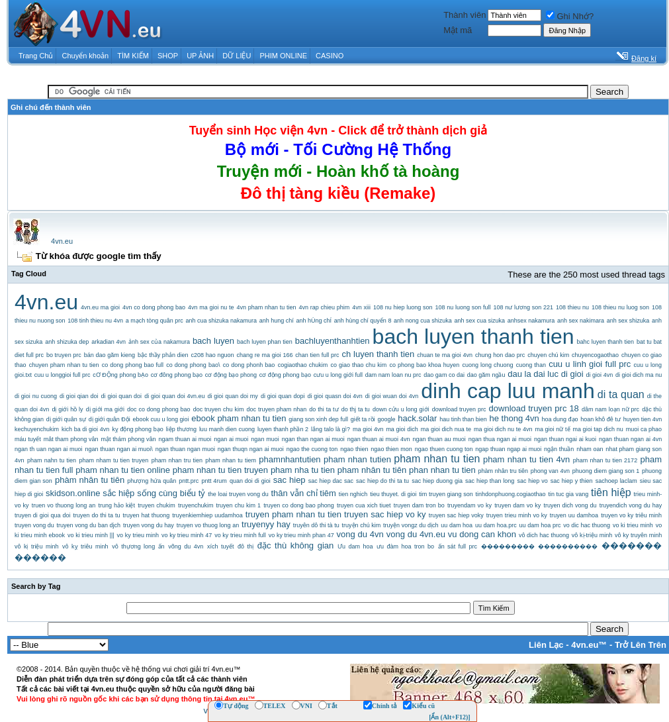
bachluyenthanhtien (332, 341)
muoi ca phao (644, 429)
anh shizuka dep (67, 341)
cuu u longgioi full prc (62, 375)
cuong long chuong (487, 365)
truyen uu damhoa (574, 515)
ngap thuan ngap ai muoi (508, 449)
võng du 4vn (185, 546)
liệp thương (181, 429)
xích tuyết (220, 546)
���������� (568, 546)
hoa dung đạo (559, 419)
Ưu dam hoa (355, 546)
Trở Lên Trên (640, 645)
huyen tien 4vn (642, 419)
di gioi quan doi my (233, 396)
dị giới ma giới (105, 409)
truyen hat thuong (146, 515)
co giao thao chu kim (358, 365)
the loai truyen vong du (238, 494)
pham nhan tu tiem (230, 460)
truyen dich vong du (569, 505)
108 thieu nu (572, 307)
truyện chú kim (361, 525)
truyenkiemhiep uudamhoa (207, 515)
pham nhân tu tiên (371, 470)
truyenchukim (196, 505)
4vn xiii (361, 307)
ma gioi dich (402, 429)
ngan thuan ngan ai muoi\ (118, 449)
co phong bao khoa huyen (424, 365)
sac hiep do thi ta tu (382, 481)
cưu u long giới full (338, 375)
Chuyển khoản (85, 56)
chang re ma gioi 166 (264, 355)
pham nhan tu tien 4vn (526, 459)
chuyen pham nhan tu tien (64, 365)
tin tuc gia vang (568, 494)
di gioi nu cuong (36, 396)
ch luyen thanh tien (377, 354)
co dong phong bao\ (193, 365)
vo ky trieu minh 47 (186, 535)
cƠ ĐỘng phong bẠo (120, 375)
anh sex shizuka (628, 320)
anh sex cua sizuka (479, 320)
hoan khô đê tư (600, 419)
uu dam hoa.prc (496, 525)
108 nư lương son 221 (524, 307)
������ (40, 557)
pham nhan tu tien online (122, 470)
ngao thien (354, 449)
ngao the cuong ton (312, 449)
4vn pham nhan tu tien (266, 307)
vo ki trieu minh (633, 525)
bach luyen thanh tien (473, 336)
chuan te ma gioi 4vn (444, 355)
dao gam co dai (444, 375)
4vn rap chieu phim (324, 307)
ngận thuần (559, 449)
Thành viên (464, 15)
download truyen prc (459, 409)
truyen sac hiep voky (456, 515)
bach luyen (213, 341)
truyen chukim (156, 505)
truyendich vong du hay (631, 505)
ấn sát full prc (457, 546)
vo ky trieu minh (138, 535)
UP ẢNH (200, 56)
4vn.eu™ (589, 645)
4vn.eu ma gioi (100, 307)
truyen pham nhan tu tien (293, 514)
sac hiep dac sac (330, 481)
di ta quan (621, 394)
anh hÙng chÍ (314, 320)
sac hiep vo (532, 481)
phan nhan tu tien (442, 470)
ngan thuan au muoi (438, 439)
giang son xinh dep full (318, 419)
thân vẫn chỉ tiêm (303, 493)
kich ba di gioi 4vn (85, 429)
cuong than (531, 365)
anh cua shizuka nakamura (221, 320)
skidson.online (73, 493)
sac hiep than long (489, 481)
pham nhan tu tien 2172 (605, 460)
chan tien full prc (317, 355)
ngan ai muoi (231, 439)
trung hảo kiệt (116, 505)
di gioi (572, 374)
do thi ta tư (323, 409)
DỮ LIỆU (236, 56)
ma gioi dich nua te (446, 429)
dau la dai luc (533, 374)
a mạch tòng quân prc (154, 320)
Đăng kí (643, 58)
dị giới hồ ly (67, 409)
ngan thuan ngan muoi (185, 449)
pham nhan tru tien (177, 460)
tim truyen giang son (445, 494)
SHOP (167, 56)
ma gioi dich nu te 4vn (503, 429)
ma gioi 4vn (368, 429)
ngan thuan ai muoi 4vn (378, 439)
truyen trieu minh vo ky (516, 515)
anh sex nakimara (580, 320)
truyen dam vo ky (517, 505)
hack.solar (417, 418)
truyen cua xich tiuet (364, 505)
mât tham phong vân (71, 439)
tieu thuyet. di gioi (393, 494)
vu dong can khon (482, 534)
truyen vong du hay (148, 525)
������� (632, 545)
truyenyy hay (266, 524)
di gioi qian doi (79, 396)
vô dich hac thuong (544, 535)
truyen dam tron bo (419, 505)
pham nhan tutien (357, 459)
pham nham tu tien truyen (113, 460)
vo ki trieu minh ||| (90, 535)
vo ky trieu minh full (240, 535)
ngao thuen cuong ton (444, 449)
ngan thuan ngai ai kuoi (565, 439)
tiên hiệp (611, 492)
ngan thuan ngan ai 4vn (630, 439)
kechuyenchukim (37, 429)
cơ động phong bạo (285, 375)
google (386, 419)
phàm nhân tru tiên (503, 471)
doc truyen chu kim (218, 409)
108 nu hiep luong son (403, 307)
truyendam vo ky (469, 505)
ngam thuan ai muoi (184, 439)
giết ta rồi (363, 419)
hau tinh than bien (463, 419)
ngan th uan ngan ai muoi (49, 449)
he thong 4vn (514, 418)
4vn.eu (62, 241)
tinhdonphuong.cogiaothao (510, 494)
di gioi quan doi (121, 396)
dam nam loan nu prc (393, 375)
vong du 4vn (360, 534)
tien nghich (353, 494)
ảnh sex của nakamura (159, 341)
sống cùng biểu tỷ (171, 493)
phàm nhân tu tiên (89, 480)
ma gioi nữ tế (552, 429)
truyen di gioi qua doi (42, 515)
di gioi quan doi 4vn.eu (174, 396)
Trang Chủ (36, 56)
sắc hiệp (118, 493)
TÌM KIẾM (133, 56)
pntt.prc (189, 481)
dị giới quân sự (66, 419)
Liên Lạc (546, 645)
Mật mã (457, 30)
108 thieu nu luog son (620, 307)
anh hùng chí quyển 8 (363, 320)
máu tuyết (28, 439)
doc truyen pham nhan (277, 409)
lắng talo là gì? (330, 429)
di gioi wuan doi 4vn (391, 396)
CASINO (329, 56)
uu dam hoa (456, 525)
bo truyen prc (63, 355)
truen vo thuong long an (64, 505)
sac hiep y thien (572, 481)
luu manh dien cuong (227, 429)
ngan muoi (265, 439)
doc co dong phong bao (159, 409)
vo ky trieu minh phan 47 (301, 535)
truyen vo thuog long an (208, 525)
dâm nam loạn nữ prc (610, 409)
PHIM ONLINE (283, 56)
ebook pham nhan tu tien (238, 418)
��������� (508, 546)
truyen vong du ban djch (89, 525)
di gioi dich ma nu (638, 375)
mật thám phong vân (128, 439)
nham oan (589, 449)
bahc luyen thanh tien (605, 341)
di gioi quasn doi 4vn (334, 396)
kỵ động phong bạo (137, 429)
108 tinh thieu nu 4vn (95, 320)
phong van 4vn (550, 471)
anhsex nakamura (531, 320)
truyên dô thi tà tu (316, 525)
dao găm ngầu (486, 375)
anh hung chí (276, 320)
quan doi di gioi (250, 481)
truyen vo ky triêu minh (631, 515)
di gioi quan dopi (283, 396)
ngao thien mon (391, 449)
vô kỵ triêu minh (85, 546)
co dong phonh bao (249, 365)
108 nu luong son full (463, 307)
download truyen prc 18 (534, 408)
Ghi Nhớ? (570, 16)
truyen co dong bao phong (298, 505)
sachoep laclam (616, 481)
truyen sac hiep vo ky (385, 514)
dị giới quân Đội (109, 419)
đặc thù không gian (295, 545)
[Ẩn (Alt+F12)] (449, 717)
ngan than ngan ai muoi (313, 439)
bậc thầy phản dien (163, 355)
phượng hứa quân (151, 481)
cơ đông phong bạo (176, 375)
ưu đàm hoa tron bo (405, 546)
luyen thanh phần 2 (282, 429)
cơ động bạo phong (231, 375)
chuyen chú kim (548, 355)
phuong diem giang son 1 (605, 471)
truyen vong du (34, 525)
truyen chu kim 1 (238, 505)
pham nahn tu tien (51, 460)
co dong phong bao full (132, 365)
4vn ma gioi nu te (211, 307)
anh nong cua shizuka (423, 320)
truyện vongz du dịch (410, 525)
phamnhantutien (289, 459)
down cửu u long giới (401, 409)
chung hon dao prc (500, 355)
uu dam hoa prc (540, 525)
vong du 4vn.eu (415, 534)
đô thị (245, 546)
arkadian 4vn (108, 341)
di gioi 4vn (599, 375)
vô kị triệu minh (36, 546)
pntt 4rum (213, 481)
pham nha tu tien (303, 470)
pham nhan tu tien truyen (220, 470)
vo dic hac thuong (586, 525)
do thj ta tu (355, 409)
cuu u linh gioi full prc (590, 364)
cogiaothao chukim (303, 365)
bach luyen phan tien (264, 341)
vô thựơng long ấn (138, 546)
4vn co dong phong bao (153, 307)
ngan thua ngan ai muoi (499, 439)
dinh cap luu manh (507, 391)
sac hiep (289, 480)
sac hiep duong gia (437, 481)
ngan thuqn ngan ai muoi (251, 449)
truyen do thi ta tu (96, 515)
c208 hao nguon (212, 355)
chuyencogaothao (595, 355)
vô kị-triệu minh (592, 535)
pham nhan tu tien (437, 458)
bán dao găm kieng (109, 355)
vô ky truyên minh (638, 535)
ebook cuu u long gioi (160, 419)
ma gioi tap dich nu (597, 429)
